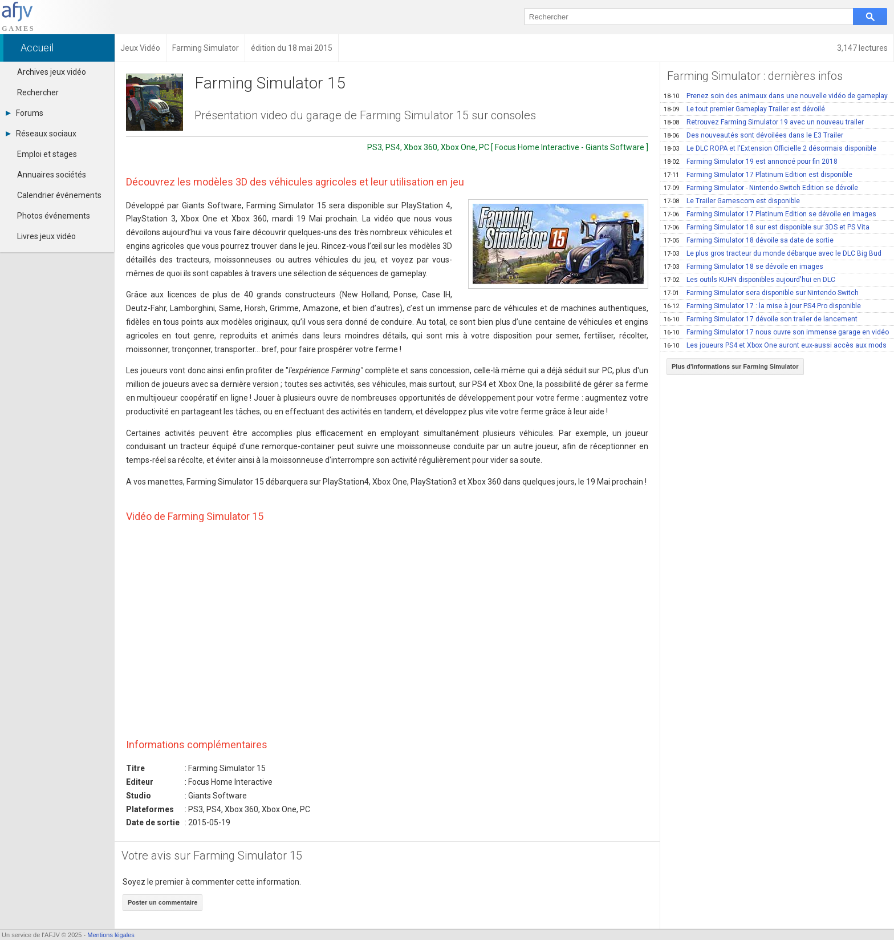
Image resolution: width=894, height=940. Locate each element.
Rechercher (38, 92)
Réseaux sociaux (41, 133)
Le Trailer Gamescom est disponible (732, 201)
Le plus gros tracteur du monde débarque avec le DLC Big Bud (772, 253)
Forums (24, 113)
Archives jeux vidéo (51, 71)
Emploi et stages (47, 154)
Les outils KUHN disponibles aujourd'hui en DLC (749, 280)
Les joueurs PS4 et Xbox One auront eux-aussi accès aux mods (775, 345)
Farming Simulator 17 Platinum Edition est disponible (758, 175)
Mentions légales (111, 934)
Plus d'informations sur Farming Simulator (735, 366)
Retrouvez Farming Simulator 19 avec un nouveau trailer (764, 122)
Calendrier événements (59, 195)
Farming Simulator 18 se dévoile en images (743, 267)
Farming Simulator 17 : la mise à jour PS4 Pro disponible (762, 306)
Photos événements (53, 215)
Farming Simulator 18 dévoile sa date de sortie (749, 240)
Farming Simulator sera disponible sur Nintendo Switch (761, 293)
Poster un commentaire (162, 902)
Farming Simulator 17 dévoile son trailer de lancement (761, 319)
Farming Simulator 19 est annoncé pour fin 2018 (751, 162)
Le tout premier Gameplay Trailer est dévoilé (744, 109)
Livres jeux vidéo (46, 236)
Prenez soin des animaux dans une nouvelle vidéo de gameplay (776, 96)
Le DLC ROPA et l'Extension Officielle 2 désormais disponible (770, 148)
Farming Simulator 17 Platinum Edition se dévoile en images (770, 214)
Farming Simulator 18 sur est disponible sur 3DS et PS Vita (766, 227)
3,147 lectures (862, 48)
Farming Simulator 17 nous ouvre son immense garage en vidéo (776, 332)
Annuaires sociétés (51, 174)
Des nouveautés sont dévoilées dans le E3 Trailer (753, 135)
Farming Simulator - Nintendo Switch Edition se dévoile (761, 188)
